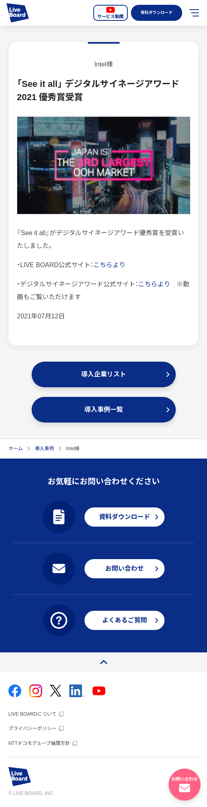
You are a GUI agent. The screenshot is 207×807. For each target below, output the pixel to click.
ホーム (15, 448)
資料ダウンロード (156, 13)
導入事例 (44, 448)
